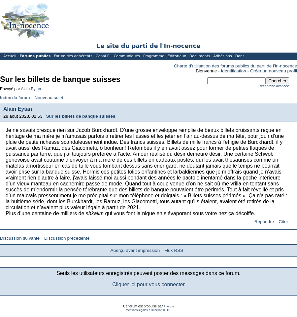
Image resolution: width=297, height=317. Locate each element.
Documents (199, 56)
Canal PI (103, 56)
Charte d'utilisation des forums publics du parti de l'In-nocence (235, 65)
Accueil (9, 56)
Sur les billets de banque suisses (81, 116)
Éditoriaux (177, 56)
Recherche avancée (274, 86)
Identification (233, 70)
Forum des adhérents (73, 56)
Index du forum (15, 97)
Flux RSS (173, 250)
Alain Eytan (31, 89)
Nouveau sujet (48, 97)
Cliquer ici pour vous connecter (148, 284)
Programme (153, 56)
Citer (283, 221)
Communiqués (127, 56)
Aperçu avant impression (135, 250)
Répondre (264, 221)
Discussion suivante (20, 238)
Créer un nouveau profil (273, 70)
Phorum (169, 306)
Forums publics (34, 56)
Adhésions (222, 56)
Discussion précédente (67, 238)
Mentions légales (137, 310)
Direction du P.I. (161, 310)
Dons (240, 56)
